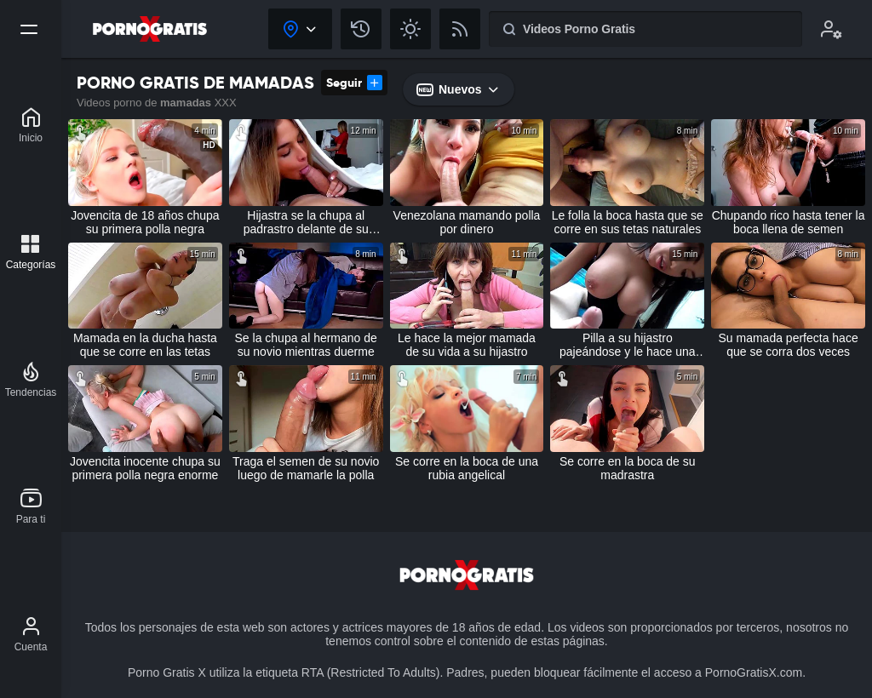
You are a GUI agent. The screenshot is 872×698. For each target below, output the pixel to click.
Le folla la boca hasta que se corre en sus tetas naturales (627, 222)
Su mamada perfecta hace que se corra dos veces (788, 344)
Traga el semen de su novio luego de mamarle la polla (305, 468)
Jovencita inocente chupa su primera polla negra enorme (145, 468)
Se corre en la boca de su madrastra (627, 468)
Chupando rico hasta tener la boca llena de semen (788, 222)
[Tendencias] (31, 379)
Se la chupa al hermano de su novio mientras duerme (306, 344)
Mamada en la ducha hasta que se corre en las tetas (145, 344)
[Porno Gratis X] (30, 125)
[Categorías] (31, 252)
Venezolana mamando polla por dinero (467, 222)
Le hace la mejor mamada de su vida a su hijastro (467, 344)
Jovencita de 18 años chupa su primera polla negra (145, 222)
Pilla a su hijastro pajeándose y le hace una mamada (627, 344)
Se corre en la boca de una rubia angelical (466, 468)
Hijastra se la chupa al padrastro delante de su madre (306, 222)
